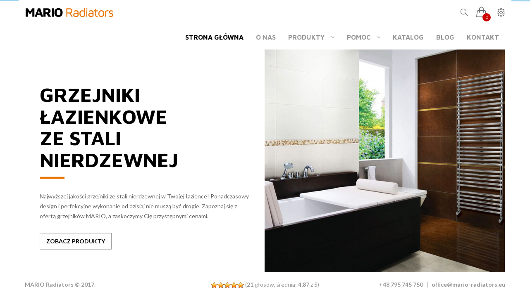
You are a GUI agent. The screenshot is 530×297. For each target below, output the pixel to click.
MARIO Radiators (49, 284)
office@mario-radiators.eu (468, 284)
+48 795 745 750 (401, 284)
